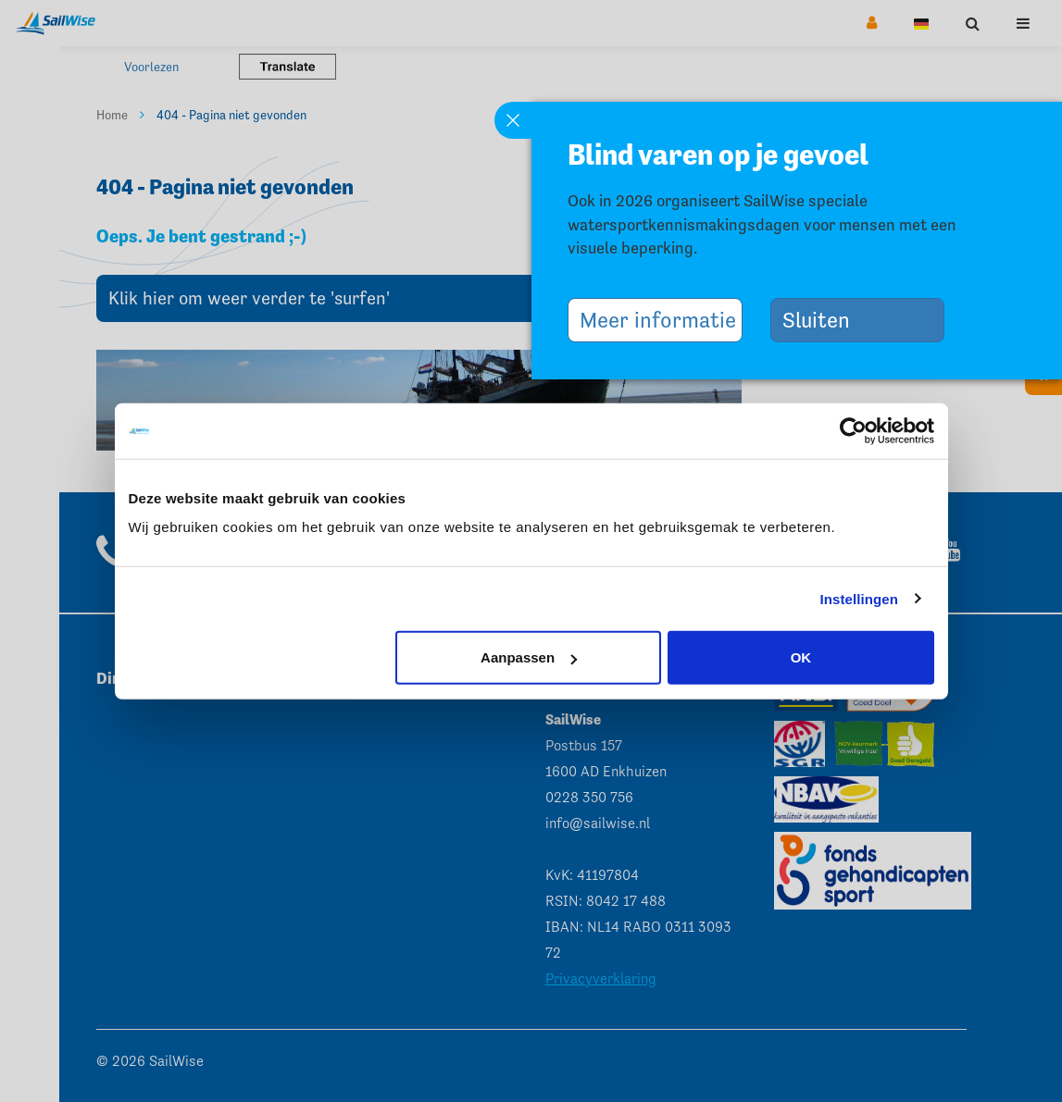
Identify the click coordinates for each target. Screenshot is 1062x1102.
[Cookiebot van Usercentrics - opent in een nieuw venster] (853, 430)
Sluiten (823, 320)
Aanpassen (529, 657)
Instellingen (859, 598)
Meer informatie (662, 320)
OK (801, 657)
